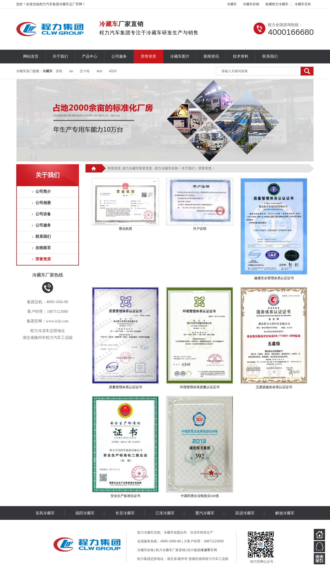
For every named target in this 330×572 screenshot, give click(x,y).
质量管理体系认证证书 (125, 387)
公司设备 (43, 214)
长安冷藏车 (125, 513)
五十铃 (85, 71)
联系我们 (270, 56)
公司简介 (43, 191)
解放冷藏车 (285, 513)
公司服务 (119, 56)
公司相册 (43, 203)
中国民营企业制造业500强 (200, 496)
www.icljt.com (57, 321)
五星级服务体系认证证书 (274, 387)
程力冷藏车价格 (166, 168)
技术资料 (240, 56)
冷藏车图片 (179, 56)
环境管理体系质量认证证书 (199, 387)
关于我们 (60, 56)
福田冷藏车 (85, 513)
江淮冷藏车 (165, 513)
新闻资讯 (211, 56)
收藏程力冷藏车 (276, 4)
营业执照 (125, 229)
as (71, 71)
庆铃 (59, 71)
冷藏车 (232, 4)
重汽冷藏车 (205, 513)
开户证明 (199, 229)
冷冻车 (195, 532)
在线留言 (43, 248)
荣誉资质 (148, 56)
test (99, 71)
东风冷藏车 (45, 513)
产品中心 (89, 56)
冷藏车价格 (251, 4)
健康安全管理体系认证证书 (274, 278)
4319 (112, 71)
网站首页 (30, 56)
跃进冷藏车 (245, 513)
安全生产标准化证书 (125, 496)
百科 (303, 4)
